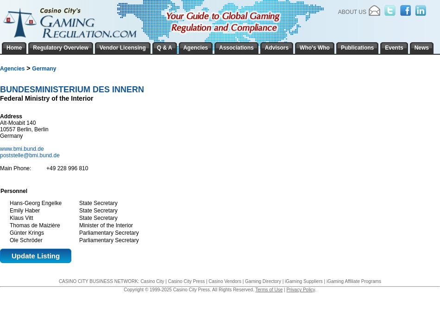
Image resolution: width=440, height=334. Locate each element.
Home (14, 48)
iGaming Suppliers (304, 281)
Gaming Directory (263, 281)
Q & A (164, 48)
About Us (352, 12)
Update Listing (36, 256)
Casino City (152, 281)
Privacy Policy (300, 289)
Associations (236, 48)
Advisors (277, 48)
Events (394, 48)
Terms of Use (269, 289)
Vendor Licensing (123, 48)
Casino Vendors (224, 281)
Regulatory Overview (60, 48)
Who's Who (315, 48)
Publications (357, 48)
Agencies (12, 68)
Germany (44, 68)
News (422, 48)
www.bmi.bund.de (22, 149)
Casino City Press (186, 281)
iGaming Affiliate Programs (354, 281)
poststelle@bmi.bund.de (30, 155)
